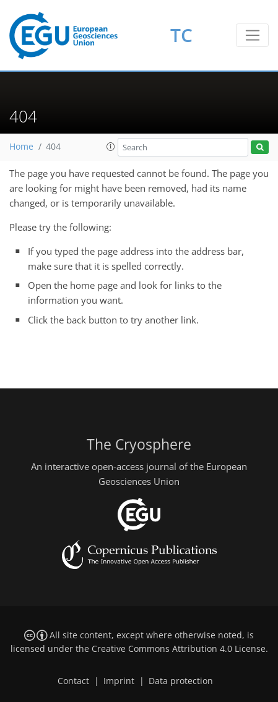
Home (21, 146)
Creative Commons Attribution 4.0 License (179, 648)
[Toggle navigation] (252, 35)
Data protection (181, 681)
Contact (73, 681)
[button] (110, 146)
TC (181, 35)
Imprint (118, 681)
